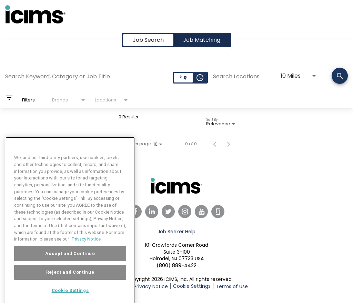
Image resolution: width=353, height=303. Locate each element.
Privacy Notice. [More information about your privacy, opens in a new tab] (87, 248)
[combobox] (78, 75)
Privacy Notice (151, 286)
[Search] (340, 76)
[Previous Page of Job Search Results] (215, 144)
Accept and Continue (70, 262)
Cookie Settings (192, 286)
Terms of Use (232, 286)
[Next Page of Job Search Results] (228, 144)
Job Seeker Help (176, 231)
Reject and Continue (70, 281)
